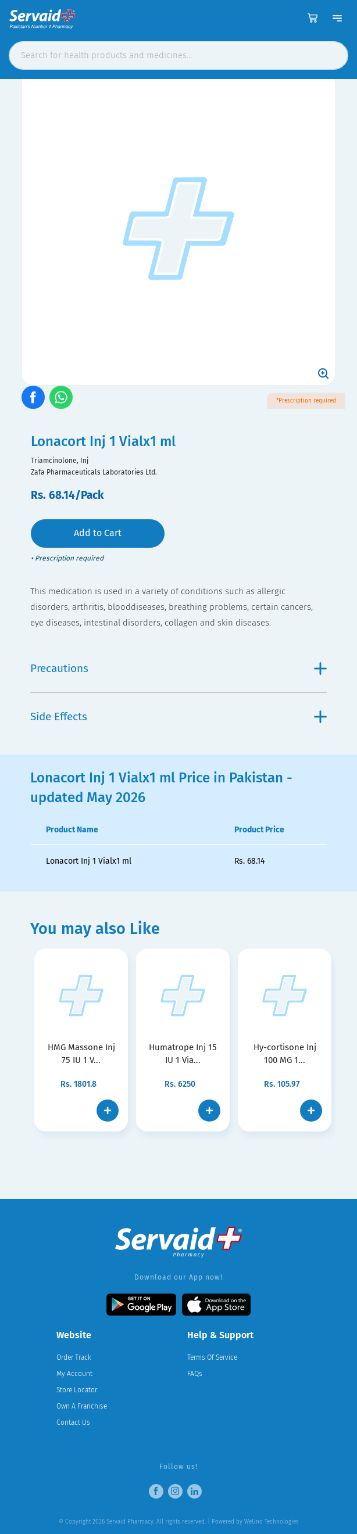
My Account (74, 1374)
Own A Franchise (81, 1406)
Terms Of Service (212, 1357)
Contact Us (73, 1422)
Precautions (178, 668)
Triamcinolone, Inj (59, 461)
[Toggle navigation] (337, 18)
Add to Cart (98, 532)
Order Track (73, 1357)
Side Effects (178, 716)
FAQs (194, 1374)
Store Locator (76, 1390)
